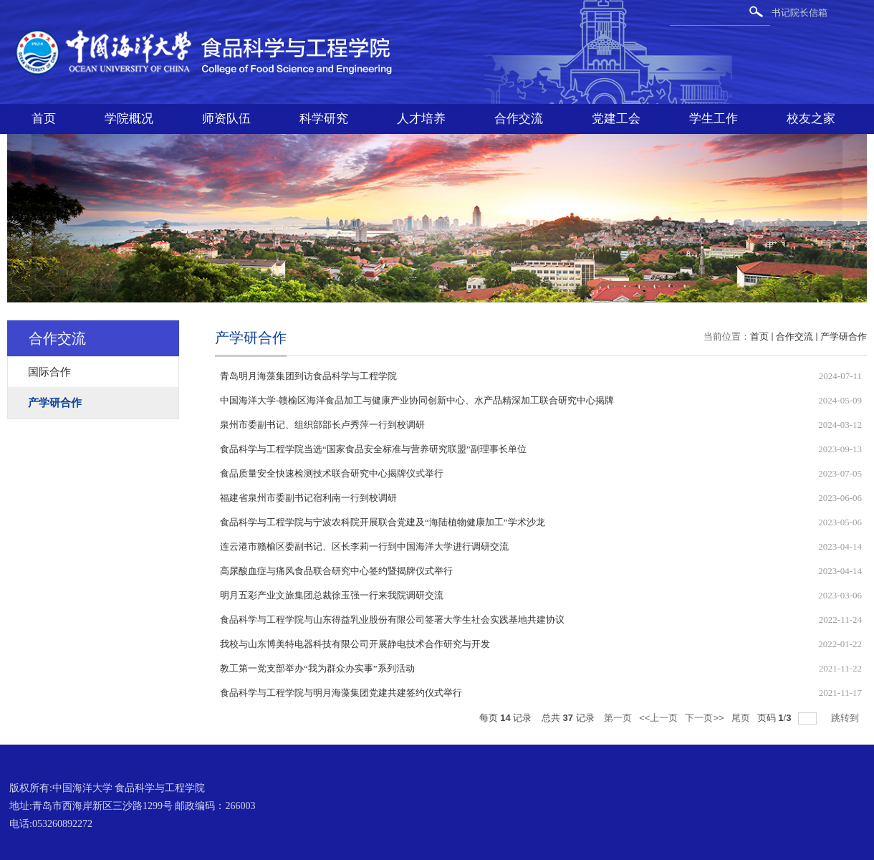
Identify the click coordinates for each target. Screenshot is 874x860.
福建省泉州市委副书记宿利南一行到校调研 (308, 497)
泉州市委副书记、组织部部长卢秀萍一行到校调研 (322, 424)
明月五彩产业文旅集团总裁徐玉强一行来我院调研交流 (331, 595)
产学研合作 (843, 336)
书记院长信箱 (799, 12)
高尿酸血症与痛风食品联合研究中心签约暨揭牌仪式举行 (336, 570)
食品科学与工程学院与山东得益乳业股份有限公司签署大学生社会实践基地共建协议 (392, 619)
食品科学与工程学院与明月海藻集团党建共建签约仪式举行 (341, 692)
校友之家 (811, 118)
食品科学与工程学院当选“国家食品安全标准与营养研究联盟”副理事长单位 (373, 449)
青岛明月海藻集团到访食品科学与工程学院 (308, 376)
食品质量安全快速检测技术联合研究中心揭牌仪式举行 (331, 473)
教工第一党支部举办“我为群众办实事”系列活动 (317, 668)
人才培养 (421, 118)
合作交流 (518, 118)
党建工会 (616, 118)
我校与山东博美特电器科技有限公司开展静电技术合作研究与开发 (355, 644)
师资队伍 (226, 118)
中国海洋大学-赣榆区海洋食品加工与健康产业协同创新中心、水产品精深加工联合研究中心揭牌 (417, 400)
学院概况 (129, 118)
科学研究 (323, 118)
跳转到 (846, 717)
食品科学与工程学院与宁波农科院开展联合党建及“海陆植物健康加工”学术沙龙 (382, 522)
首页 (44, 118)
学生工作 (713, 118)
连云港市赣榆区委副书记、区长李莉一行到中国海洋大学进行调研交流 (364, 546)
